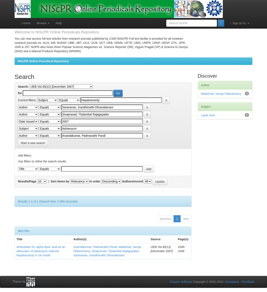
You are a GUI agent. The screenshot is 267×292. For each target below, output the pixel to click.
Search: (23, 86)
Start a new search (33, 143)
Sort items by (60, 181)
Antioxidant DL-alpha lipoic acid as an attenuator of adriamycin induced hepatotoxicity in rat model (40, 251)
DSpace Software (181, 281)
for (20, 93)
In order (94, 181)
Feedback (248, 281)
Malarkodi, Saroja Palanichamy (221, 93)
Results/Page (27, 181)
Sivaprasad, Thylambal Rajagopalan (115, 251)
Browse (43, 23)
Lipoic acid (208, 115)
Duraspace (232, 281)
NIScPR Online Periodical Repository (43, 61)
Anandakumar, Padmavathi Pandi (95, 247)
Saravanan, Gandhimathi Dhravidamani (99, 255)
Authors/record (132, 181)
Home (25, 23)
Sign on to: (239, 23)
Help (59, 23)
